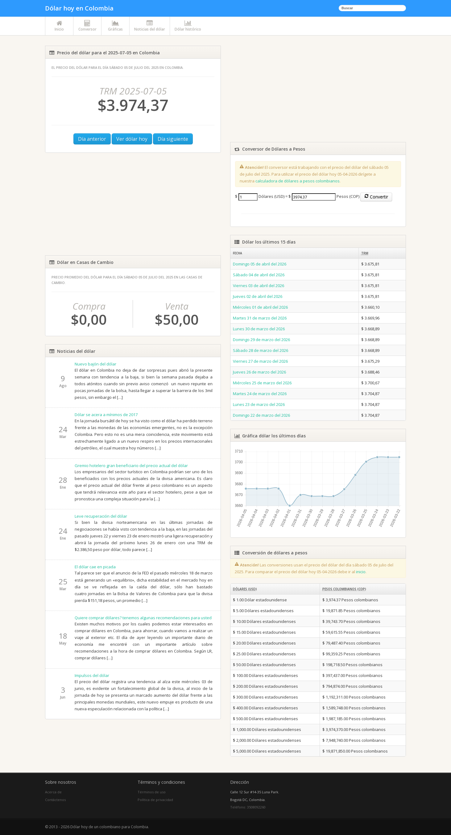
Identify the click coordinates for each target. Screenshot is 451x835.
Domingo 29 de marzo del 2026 (261, 339)
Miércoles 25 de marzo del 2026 (262, 383)
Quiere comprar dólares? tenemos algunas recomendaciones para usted (143, 617)
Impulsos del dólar (92, 675)
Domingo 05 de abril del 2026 (259, 264)
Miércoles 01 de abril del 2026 (260, 307)
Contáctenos (55, 799)
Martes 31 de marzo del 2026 (260, 318)
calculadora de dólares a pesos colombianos (297, 181)
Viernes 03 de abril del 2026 (258, 285)
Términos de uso (152, 792)
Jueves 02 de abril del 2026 (257, 296)
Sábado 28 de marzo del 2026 (260, 350)
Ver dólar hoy (131, 139)
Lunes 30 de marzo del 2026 (259, 329)
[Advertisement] (133, 204)
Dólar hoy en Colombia (79, 8)
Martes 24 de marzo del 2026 (260, 393)
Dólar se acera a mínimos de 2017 (106, 414)
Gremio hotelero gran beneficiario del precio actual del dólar (131, 465)
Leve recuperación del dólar (101, 516)
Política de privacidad (155, 799)
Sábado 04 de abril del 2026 (258, 275)
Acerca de (53, 792)
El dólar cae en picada (95, 567)
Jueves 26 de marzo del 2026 (259, 372)
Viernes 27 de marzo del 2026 (260, 361)
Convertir (376, 197)
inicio (361, 571)
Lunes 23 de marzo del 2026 (259, 404)
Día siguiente (173, 139)
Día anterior (92, 139)
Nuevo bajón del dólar (95, 364)
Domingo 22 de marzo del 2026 (261, 415)
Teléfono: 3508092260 (248, 807)
